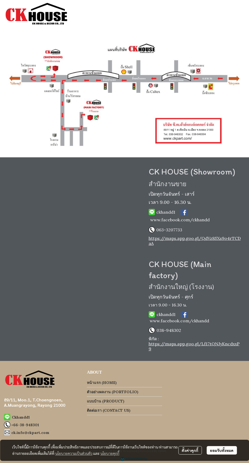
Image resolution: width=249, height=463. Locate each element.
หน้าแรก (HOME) (102, 382)
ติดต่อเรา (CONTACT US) (108, 410)
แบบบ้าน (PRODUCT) (105, 401)
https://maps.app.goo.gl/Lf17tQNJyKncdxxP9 (194, 346)
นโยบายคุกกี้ (109, 453)
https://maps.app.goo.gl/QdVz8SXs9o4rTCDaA (195, 241)
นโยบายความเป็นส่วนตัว (73, 453)
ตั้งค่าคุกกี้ (190, 450)
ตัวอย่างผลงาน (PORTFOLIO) (112, 391)
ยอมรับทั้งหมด (221, 450)
